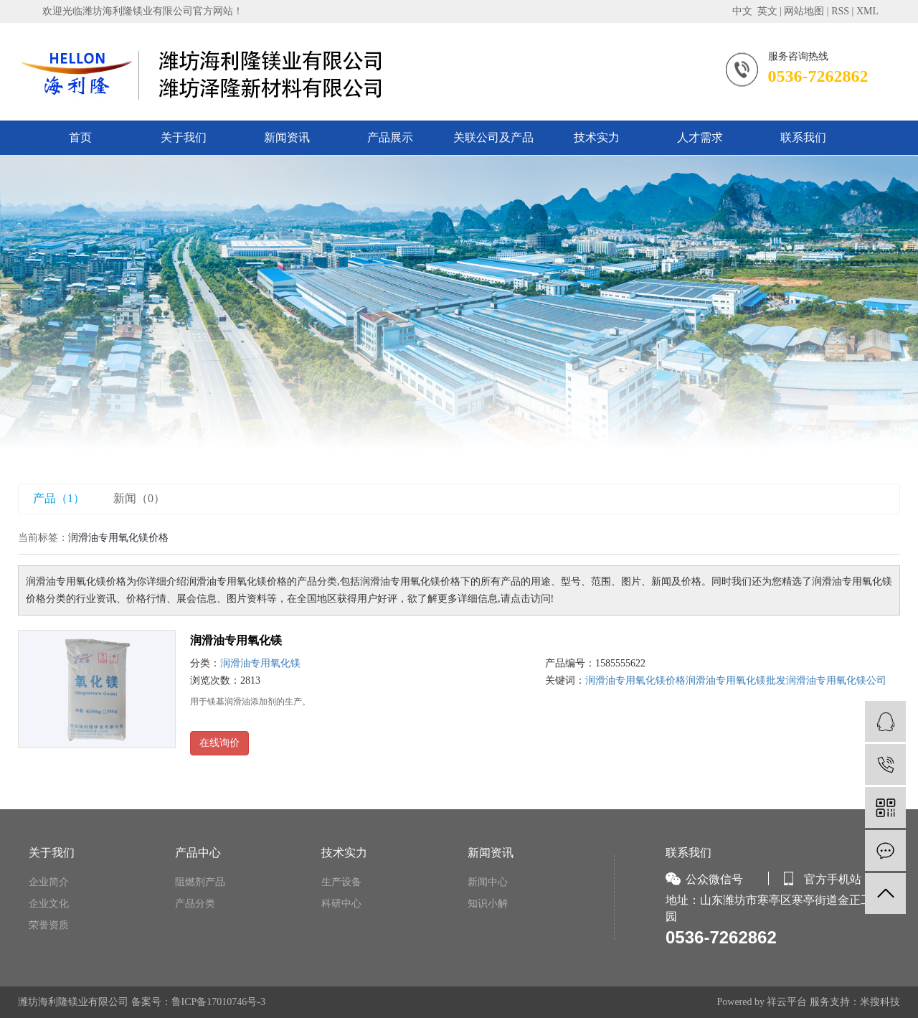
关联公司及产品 (493, 137)
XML (867, 11)
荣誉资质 (49, 925)
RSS (840, 11)
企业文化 (49, 903)
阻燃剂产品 (200, 882)
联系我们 (803, 137)
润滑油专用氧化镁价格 (635, 680)
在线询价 (219, 742)
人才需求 (700, 137)
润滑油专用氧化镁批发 (736, 680)
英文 (767, 11)
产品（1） (59, 498)
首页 (80, 137)
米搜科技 (880, 1001)
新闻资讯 (287, 137)
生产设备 (341, 882)
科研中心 (341, 903)
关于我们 (184, 137)
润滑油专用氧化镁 (236, 640)
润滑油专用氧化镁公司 (836, 680)
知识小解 (488, 903)
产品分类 (195, 903)
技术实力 (597, 137)
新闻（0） (139, 498)
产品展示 (390, 137)
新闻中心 (488, 882)
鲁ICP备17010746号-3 (218, 1001)
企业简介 (49, 882)
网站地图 (804, 11)
